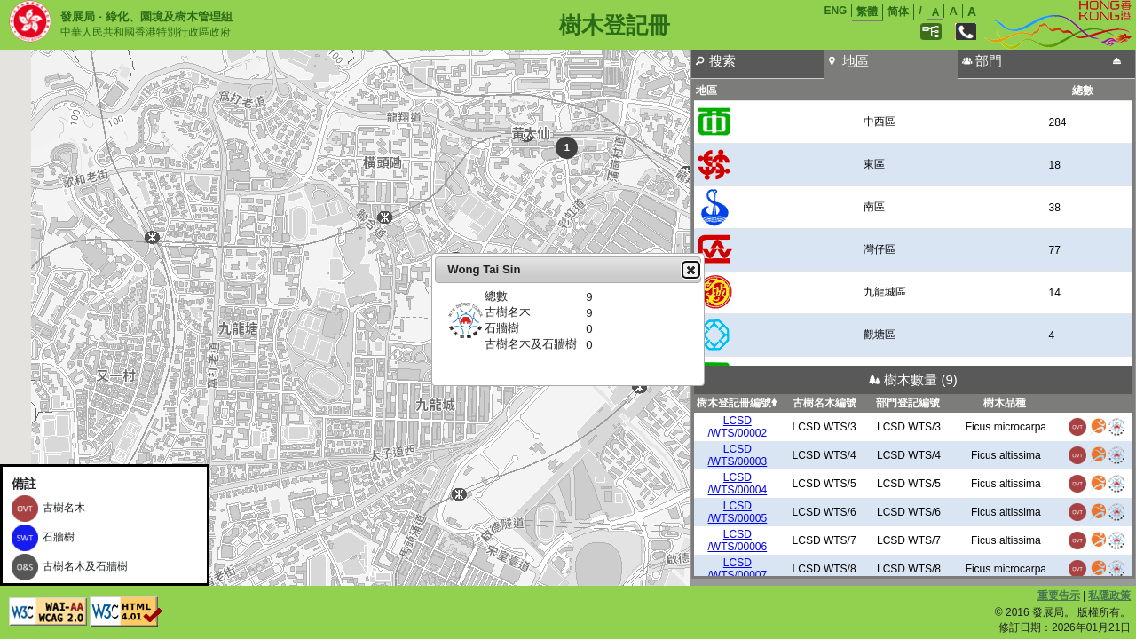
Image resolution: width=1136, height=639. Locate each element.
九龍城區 (885, 292)
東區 (874, 164)
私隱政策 (1109, 595)
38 (1054, 207)
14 (1054, 293)
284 (1057, 122)
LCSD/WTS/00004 (738, 483)
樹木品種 (1004, 403)
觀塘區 (879, 334)
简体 (898, 11)
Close (690, 270)
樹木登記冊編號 (737, 403)
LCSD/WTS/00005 (738, 512)
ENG (835, 10)
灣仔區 (879, 249)
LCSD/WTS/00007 (738, 568)
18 (1054, 165)
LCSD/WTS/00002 (738, 426)
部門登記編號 (908, 403)
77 (1054, 250)
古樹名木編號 (824, 403)
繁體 (867, 11)
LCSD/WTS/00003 (738, 455)
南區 (874, 207)
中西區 (879, 121)
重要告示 (1058, 595)
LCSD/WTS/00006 (738, 540)
